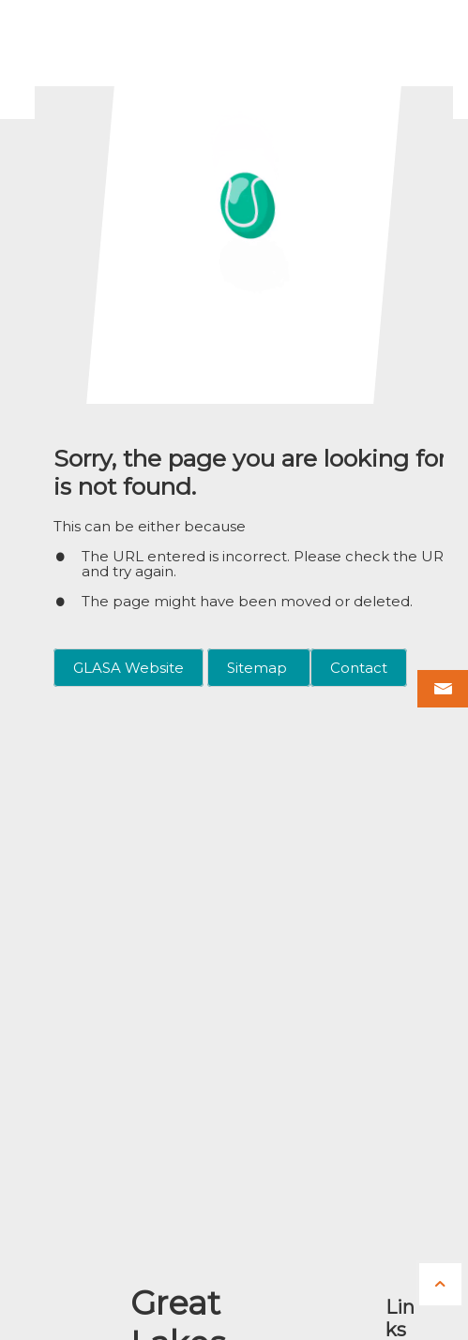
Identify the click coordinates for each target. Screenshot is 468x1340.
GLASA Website (128, 668)
